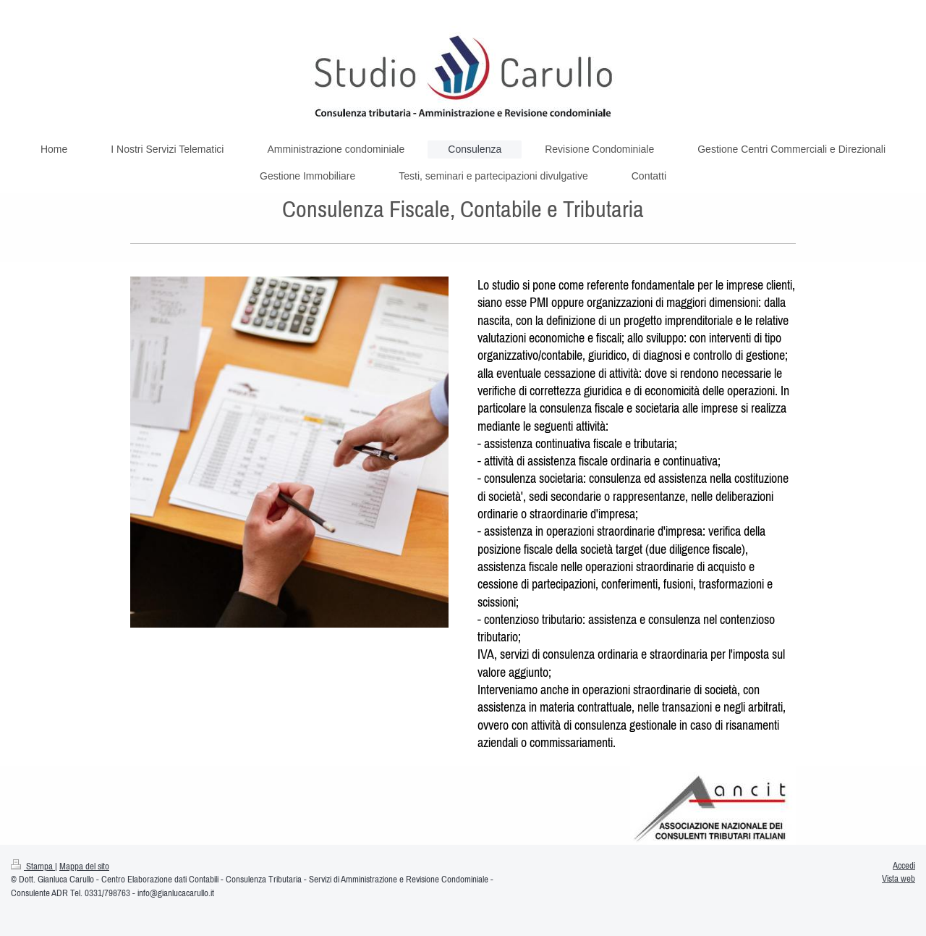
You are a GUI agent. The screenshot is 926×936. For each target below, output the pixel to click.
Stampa (33, 866)
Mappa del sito (84, 866)
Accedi (904, 865)
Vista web (898, 878)
